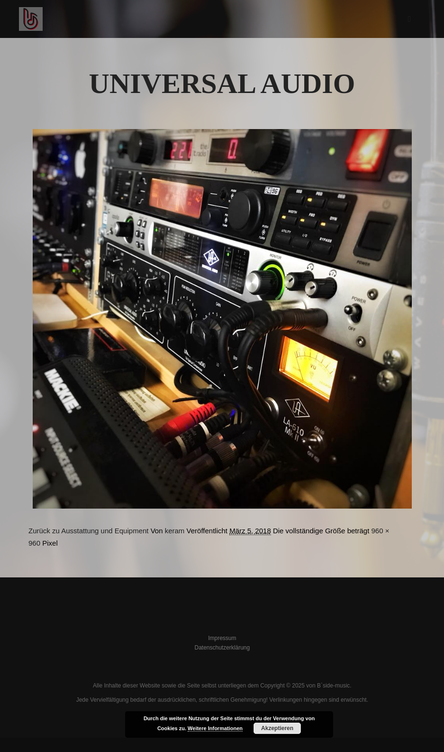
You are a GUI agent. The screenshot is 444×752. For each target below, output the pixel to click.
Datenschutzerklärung (222, 647)
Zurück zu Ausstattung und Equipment (88, 531)
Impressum (222, 638)
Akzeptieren (277, 728)
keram (175, 531)
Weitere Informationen (215, 728)
